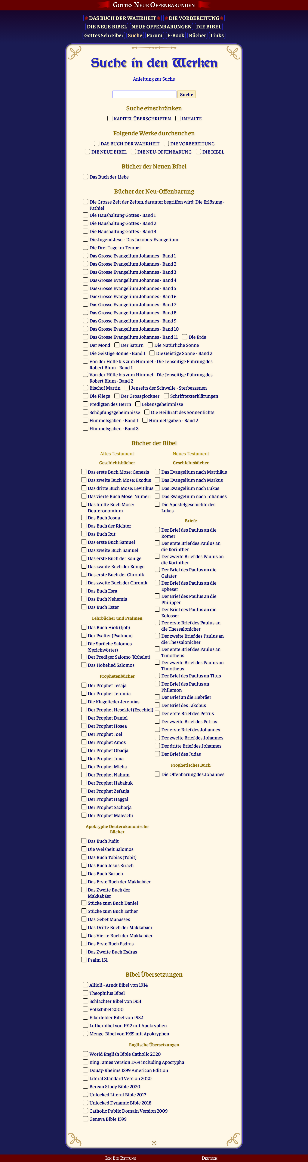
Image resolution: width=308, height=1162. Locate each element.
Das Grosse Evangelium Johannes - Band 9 (132, 320)
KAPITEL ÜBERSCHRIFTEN (142, 118)
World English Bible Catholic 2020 (125, 1054)
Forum (155, 35)
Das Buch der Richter (109, 525)
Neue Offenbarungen (161, 26)
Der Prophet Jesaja (107, 685)
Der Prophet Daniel (108, 717)
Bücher (197, 35)
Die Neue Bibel (107, 26)
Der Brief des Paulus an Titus (191, 675)
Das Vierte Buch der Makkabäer (120, 935)
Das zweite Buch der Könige (116, 566)
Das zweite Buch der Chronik (117, 582)
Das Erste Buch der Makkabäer (119, 881)
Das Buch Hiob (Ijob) (109, 627)
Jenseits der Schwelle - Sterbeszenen (169, 387)
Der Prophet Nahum (109, 774)
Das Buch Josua (104, 517)
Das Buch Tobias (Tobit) (112, 857)
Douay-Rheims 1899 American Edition (128, 1070)
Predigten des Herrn (110, 404)
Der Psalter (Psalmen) (110, 635)
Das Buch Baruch (105, 873)
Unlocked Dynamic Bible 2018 (120, 1102)
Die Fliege (99, 396)
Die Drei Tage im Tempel (115, 247)
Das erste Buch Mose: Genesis (118, 472)
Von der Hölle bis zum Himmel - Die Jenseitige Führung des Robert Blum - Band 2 (151, 377)
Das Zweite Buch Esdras (112, 951)
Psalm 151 (98, 960)
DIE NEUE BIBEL (109, 151)
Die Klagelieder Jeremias (113, 701)
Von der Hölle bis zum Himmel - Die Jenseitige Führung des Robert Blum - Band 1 (151, 364)
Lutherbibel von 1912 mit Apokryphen (128, 1025)
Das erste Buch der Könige (114, 558)
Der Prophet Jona (106, 758)
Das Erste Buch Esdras (111, 943)
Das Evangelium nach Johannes (194, 496)
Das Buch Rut (102, 534)
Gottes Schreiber (104, 35)
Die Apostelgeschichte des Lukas (188, 507)
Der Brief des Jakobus (183, 705)
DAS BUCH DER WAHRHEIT (130, 143)
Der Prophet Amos (107, 742)
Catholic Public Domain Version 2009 (128, 1110)
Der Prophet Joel (105, 734)
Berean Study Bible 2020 (114, 1086)
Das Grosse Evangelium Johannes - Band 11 (133, 337)
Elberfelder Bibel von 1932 (116, 1017)
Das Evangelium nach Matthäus (194, 472)
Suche (135, 35)
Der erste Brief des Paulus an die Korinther (191, 546)
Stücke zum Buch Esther (113, 911)
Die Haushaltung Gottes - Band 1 (122, 215)
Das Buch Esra (102, 590)
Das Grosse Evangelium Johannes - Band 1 (132, 255)
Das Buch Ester (103, 607)
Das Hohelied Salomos (111, 665)
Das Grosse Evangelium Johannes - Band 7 (132, 304)
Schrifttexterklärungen (194, 396)
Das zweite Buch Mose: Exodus (119, 480)
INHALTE (192, 118)
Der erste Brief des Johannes (190, 729)
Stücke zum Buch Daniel (113, 903)
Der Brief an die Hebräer (186, 697)
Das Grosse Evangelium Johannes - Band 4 (132, 280)
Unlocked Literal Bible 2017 (117, 1094)
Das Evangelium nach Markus (192, 480)
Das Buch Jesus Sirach (111, 865)
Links (217, 35)
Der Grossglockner (140, 396)
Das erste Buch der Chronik (116, 574)
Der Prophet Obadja (108, 750)
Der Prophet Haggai (108, 799)
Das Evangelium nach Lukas (190, 488)
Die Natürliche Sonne (176, 345)
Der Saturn (132, 345)
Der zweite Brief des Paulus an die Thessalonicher (192, 639)
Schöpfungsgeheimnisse (114, 412)
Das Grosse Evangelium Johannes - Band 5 (132, 288)
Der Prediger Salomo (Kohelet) (119, 656)
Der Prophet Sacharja (110, 807)
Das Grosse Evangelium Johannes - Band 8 (132, 312)
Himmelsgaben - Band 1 (113, 420)
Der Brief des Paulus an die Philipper (188, 599)
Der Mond (99, 345)
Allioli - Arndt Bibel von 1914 (118, 985)
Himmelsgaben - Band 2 (173, 420)
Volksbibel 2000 (106, 1009)
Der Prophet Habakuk (110, 782)
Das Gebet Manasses (109, 919)
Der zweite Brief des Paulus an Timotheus (192, 665)
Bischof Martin (104, 387)
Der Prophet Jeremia (109, 693)
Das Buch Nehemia (107, 599)
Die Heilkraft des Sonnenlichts (182, 412)
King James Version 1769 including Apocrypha (136, 1062)
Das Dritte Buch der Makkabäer (120, 927)
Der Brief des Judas (181, 754)
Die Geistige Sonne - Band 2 (184, 353)
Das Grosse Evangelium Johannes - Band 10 (134, 328)
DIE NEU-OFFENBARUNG (164, 151)
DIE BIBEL (213, 151)
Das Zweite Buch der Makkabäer (109, 892)
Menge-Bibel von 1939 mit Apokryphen (129, 1033)
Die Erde (197, 337)
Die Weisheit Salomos (110, 849)
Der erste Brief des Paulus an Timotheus (191, 652)
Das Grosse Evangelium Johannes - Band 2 (132, 263)
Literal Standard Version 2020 (120, 1078)
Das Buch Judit (103, 841)
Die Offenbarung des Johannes (192, 774)
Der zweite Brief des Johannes (192, 737)
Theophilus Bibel (107, 993)
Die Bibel (208, 26)
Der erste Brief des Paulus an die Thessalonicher (191, 625)
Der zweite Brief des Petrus (189, 721)
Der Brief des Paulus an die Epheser (188, 586)
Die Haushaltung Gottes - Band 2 (122, 223)
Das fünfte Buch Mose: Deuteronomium (111, 507)
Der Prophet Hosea (107, 726)
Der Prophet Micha (107, 766)
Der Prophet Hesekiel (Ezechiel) (120, 709)
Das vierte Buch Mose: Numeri (119, 496)
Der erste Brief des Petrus (187, 713)
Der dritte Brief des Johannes (191, 745)
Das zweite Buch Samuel (113, 550)
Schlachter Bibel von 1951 (115, 1001)
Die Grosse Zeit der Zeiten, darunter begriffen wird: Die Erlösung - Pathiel (157, 204)
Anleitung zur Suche (154, 78)
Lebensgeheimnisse (162, 404)
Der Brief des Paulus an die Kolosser (188, 612)
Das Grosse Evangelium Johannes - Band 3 (132, 272)
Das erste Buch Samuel (111, 542)
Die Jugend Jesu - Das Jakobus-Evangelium (133, 239)
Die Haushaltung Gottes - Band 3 (122, 231)
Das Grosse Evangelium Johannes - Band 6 (132, 296)
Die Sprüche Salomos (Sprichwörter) (110, 646)
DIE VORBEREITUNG (192, 143)
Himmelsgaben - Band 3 (113, 428)
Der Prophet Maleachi (110, 815)
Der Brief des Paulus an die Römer (188, 532)
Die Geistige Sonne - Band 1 (117, 353)
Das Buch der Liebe (109, 176)
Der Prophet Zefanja (108, 791)
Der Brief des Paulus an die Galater (188, 572)
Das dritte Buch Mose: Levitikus (120, 488)
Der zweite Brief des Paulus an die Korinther (192, 559)
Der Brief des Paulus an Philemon (185, 686)
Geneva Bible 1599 (108, 1119)
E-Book (176, 35)
